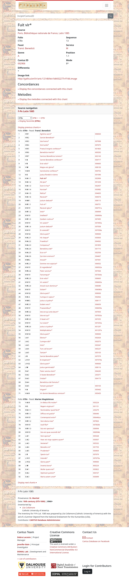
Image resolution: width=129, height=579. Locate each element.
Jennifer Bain (23, 544)
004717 (98, 160)
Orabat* (43, 378)
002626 (98, 338)
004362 (98, 241)
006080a (98, 289)
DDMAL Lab (22, 551)
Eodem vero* (45, 304)
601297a (98, 330)
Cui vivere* (44, 323)
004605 (98, 193)
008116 (98, 367)
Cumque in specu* (47, 297)
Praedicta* (44, 241)
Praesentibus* (45, 308)
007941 (98, 260)
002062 (98, 297)
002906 (21, 63)
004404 (96, 451)
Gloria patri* (45, 234)
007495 (98, 219)
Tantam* (43, 352)
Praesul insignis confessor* (50, 149)
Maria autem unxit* (48, 477)
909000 (98, 234)
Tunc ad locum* (46, 349)
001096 (98, 175)
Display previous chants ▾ (29, 127)
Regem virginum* (47, 406)
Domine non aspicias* (48, 263)
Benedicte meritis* (47, 152)
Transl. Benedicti (26, 48)
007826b (96, 425)
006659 (98, 304)
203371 (98, 375)
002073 (98, 341)
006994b (96, 432)
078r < (35, 118)
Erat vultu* (44, 163)
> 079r (42, 118)
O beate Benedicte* (47, 375)
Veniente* (44, 443)
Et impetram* (45, 360)
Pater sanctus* (46, 271)
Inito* (42, 212)
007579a (98, 360)
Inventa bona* (46, 465)
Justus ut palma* (46, 300)
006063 (98, 134)
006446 (96, 413)
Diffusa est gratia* (47, 413)
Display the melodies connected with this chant (43, 99)
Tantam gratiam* (46, 386)
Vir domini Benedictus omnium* (52, 393)
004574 (98, 197)
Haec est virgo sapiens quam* (52, 439)
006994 (96, 428)
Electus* (43, 338)
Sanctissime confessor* (49, 171)
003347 (98, 345)
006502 (98, 263)
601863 (98, 149)
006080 (98, 286)
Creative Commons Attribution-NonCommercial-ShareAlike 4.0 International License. (64, 550)
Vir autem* (44, 223)
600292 (98, 152)
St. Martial (34, 498)
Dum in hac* (45, 186)
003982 (98, 189)
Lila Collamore (28, 507)
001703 (96, 447)
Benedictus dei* (46, 249)
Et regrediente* (46, 267)
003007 (96, 439)
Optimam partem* (47, 473)
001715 (98, 249)
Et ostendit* (44, 230)
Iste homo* (44, 141)
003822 (96, 469)
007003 (98, 312)
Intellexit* (44, 215)
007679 (96, 454)
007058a (98, 230)
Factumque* (45, 275)
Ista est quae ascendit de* (50, 432)
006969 (98, 212)
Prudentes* (44, 451)
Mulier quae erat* (47, 469)
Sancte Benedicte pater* (49, 356)
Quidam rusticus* (47, 219)
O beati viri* (44, 319)
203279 (96, 410)
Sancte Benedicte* (47, 137)
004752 (98, 171)
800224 (96, 465)
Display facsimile (29, 121)
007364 (98, 271)
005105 (98, 352)
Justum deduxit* (46, 200)
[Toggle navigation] (106, 5)
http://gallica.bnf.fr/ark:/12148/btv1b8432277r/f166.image (47, 78)
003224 (96, 402)
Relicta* (43, 193)
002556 (98, 252)
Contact (87, 538)
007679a (96, 458)
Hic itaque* (44, 238)
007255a (98, 323)
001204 (98, 182)
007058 (98, 226)
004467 (98, 256)
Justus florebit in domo (49, 175)
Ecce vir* (43, 252)
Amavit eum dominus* (49, 286)
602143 (98, 156)
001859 (98, 245)
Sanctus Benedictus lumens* (51, 156)
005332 (96, 443)
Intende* (44, 458)
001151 (96, 406)
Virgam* (43, 389)
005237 (98, 349)
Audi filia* (44, 425)
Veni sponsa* (45, 436)
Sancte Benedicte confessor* (51, 160)
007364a (98, 275)
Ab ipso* (43, 182)
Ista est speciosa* (47, 428)
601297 (98, 326)
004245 (98, 371)
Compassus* (45, 245)
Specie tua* (44, 454)
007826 (96, 421)
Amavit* (43, 260)
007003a (98, 315)
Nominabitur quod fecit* (50, 410)
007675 (98, 145)
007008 (98, 141)
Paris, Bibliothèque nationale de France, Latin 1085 (43, 33)
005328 (96, 436)
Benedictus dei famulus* (49, 382)
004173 (98, 378)
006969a (98, 215)
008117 (98, 300)
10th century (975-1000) (34, 501)
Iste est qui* (45, 315)
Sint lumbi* (44, 145)
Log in (87, 571)
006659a (98, 308)
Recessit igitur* (46, 208)
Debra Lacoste (24, 537)
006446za (97, 417)
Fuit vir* (43, 204)
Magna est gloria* (47, 167)
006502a (98, 267)
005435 (98, 393)
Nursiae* (43, 189)
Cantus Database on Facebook (95, 541)
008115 (98, 200)
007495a (98, 223)
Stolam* (43, 289)
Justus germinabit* (47, 367)
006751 (98, 204)
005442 (98, 389)
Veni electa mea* (47, 421)
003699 (96, 477)
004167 (96, 473)
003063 (98, 238)
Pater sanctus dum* (48, 371)
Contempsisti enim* (48, 417)
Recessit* (43, 197)
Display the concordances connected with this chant (45, 88)
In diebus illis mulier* (48, 402)
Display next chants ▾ (27, 482)
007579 (98, 356)
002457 (98, 186)
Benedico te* (45, 447)
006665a (98, 282)
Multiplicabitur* (46, 330)
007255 (98, 319)
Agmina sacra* (46, 134)
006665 (98, 163)
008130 (98, 167)
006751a (98, 208)
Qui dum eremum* (47, 256)
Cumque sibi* (45, 341)
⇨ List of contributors (26, 558)
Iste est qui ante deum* (49, 312)
